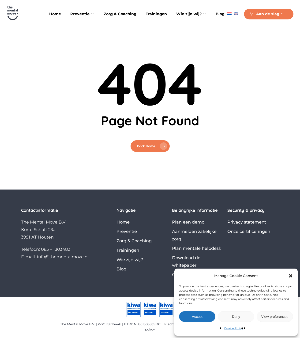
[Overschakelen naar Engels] (236, 14)
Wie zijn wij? (129, 259)
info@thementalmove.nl (63, 256)
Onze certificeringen (248, 231)
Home (123, 222)
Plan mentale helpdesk (196, 248)
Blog (121, 269)
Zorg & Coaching (134, 240)
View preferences (275, 317)
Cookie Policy (233, 328)
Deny (236, 317)
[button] (290, 275)
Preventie (126, 231)
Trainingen (127, 250)
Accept (197, 317)
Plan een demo (188, 222)
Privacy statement (246, 222)
